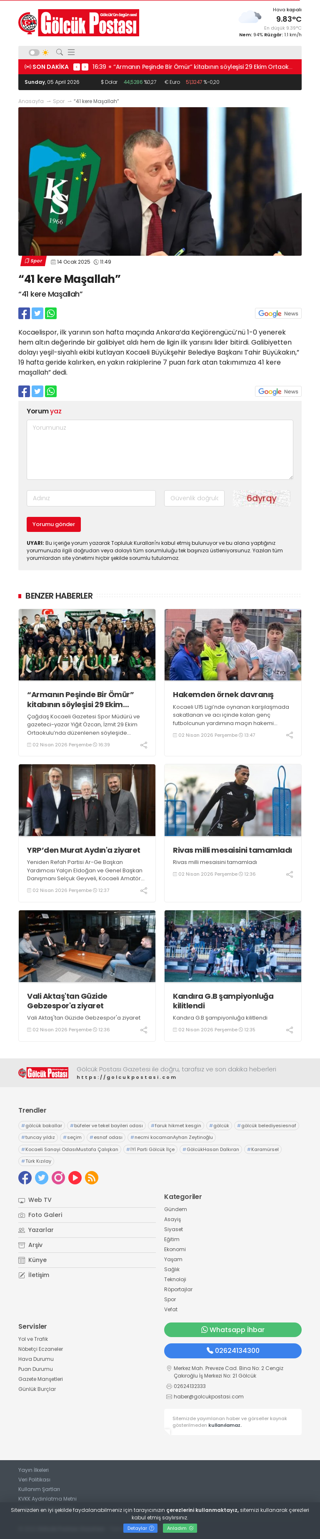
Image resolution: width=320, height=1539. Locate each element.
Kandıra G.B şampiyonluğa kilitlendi (223, 1001)
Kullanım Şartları (39, 1489)
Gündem (175, 1209)
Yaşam (173, 1259)
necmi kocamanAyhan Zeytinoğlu (171, 1137)
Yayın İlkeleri (33, 1470)
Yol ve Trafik (33, 1339)
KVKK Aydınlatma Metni (47, 1498)
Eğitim (172, 1239)
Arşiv (30, 1245)
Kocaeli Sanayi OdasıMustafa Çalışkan (69, 1149)
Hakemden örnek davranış (223, 694)
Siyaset (173, 1229)
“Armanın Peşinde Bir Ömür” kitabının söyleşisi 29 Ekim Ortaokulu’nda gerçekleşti (80, 699)
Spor (59, 101)
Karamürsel (263, 1149)
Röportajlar (178, 1289)
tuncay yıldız (38, 1137)
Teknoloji (175, 1279)
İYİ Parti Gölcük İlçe (150, 1149)
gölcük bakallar (41, 1125)
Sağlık (172, 1269)
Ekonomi (175, 1249)
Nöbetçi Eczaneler (40, 1349)
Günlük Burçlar (37, 1389)
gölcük (219, 1125)
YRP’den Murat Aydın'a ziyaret (83, 850)
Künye (32, 1260)
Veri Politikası (34, 1479)
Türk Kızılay (36, 1161)
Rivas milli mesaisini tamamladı (232, 850)
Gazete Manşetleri (40, 1379)
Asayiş (172, 1219)
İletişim (33, 1275)
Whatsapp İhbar (233, 1330)
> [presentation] (85, 66)
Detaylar (141, 1528)
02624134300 (233, 1350)
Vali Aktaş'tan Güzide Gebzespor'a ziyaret (67, 1001)
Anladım (180, 1528)
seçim (72, 1137)
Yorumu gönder (53, 524)
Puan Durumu (35, 1369)
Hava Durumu (36, 1359)
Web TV (35, 1200)
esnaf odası (106, 1137)
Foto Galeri (40, 1215)
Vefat (171, 1309)
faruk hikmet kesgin (176, 1125)
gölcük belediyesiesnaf (266, 1125)
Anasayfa (31, 101)
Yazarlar (36, 1230)
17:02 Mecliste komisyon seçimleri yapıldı (153, 67)
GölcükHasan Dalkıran (210, 1149)
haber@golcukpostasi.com (209, 1396)
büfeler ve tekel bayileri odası (106, 1125)
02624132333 (190, 1386)
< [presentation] (76, 66)
